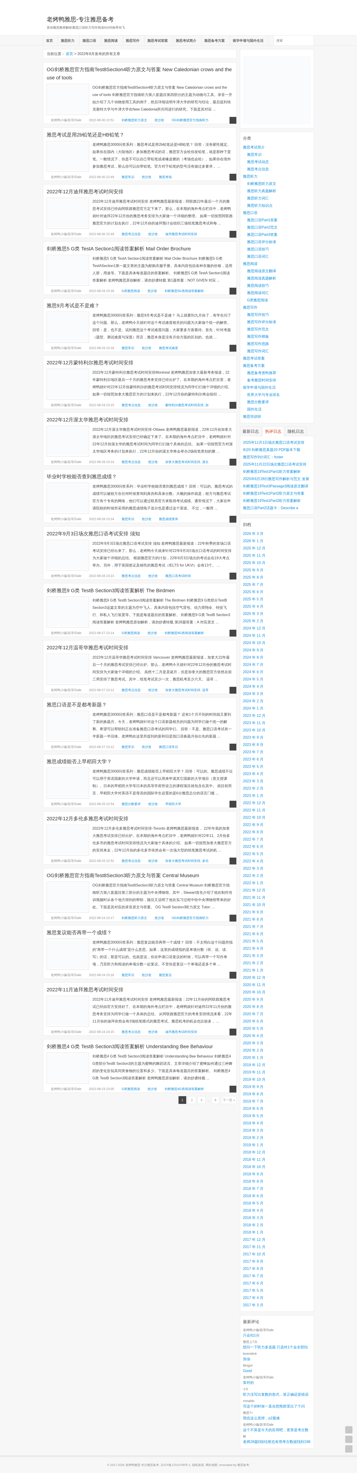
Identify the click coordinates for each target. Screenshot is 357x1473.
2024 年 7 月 (253, 665)
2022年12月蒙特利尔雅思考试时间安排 (90, 362)
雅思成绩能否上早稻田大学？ (79, 761)
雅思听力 (67, 41)
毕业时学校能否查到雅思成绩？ (82, 476)
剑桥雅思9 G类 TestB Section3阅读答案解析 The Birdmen (111, 590)
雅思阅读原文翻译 (261, 271)
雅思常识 (128, 177)
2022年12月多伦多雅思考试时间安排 (87, 818)
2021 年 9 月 (253, 912)
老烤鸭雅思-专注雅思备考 (80, 19)
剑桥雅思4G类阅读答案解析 (184, 1089)
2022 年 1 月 (253, 883)
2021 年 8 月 (253, 919)
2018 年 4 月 (253, 1210)
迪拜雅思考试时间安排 (181, 234)
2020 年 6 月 (253, 1021)
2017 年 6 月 (253, 1283)
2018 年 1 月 (253, 1232)
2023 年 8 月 (253, 745)
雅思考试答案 (157, 41)
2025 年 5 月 (253, 599)
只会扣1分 (251, 1335)
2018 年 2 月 (253, 1225)
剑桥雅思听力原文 (134, 120)
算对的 (248, 1383)
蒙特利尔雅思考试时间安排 (184, 405)
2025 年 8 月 (253, 577)
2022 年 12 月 (254, 803)
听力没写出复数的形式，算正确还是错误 (276, 1394)
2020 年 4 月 (253, 1036)
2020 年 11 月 (254, 985)
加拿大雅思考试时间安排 (182, 462)
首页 (49, 41)
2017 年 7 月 (253, 1276)
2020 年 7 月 (253, 1014)
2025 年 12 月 (254, 548)
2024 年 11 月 (254, 635)
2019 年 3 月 (253, 1130)
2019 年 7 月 (253, 1101)
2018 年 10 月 (254, 1167)
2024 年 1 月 (253, 708)
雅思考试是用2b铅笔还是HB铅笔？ (85, 135)
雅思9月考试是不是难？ (73, 305)
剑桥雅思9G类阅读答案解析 (184, 633)
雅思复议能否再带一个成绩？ (79, 932)
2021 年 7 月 (253, 927)
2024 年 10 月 (254, 643)
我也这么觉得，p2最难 (261, 1418)
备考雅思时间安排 (261, 380)
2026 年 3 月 (253, 534)
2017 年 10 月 (254, 1254)
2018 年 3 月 (253, 1218)
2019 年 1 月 (253, 1145)
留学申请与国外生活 (248, 41)
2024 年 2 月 (253, 701)
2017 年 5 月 (253, 1290)
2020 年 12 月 (254, 977)
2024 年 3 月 (253, 694)
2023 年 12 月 (254, 716)
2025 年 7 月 (253, 585)
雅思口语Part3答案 (262, 235)
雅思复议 (165, 975)
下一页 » (229, 1100)
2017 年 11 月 (254, 1247)
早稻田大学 (173, 804)
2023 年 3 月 (253, 781)
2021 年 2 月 (253, 963)
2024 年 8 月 (253, 657)
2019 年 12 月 (254, 1065)
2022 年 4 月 (253, 861)
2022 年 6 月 (253, 847)
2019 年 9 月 (253, 1087)
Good (247, 1371)
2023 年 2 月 (253, 788)
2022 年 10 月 (254, 817)
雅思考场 (165, 177)
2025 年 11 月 (254, 555)
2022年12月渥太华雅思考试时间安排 (87, 420)
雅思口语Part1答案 (262, 220)
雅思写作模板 (258, 336)
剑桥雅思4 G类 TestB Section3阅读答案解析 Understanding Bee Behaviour (130, 1046)
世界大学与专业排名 (263, 395)
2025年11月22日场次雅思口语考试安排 (274, 464)
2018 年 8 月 (253, 1181)
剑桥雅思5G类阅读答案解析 (184, 291)
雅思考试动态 (258, 162)
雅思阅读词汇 (258, 293)
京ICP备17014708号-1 (175, 1465)
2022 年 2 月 (253, 876)
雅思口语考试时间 (178, 576)
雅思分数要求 (131, 804)
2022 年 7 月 (253, 839)
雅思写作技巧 (258, 315)
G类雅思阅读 (131, 291)
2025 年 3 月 (253, 614)
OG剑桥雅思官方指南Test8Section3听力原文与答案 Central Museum (123, 875)
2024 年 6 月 (253, 672)
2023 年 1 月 (253, 796)
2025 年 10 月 (254, 563)
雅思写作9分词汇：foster (263, 457)
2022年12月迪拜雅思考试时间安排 (85, 191)
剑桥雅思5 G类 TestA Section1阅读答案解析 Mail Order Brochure (119, 249)
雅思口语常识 (168, 747)
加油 (246, 1359)
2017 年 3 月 (253, 1305)
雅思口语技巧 (258, 249)
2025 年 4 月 (253, 606)
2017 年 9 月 (253, 1261)
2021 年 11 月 (254, 897)
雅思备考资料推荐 (261, 373)
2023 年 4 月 (253, 774)
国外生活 (254, 409)
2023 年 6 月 (253, 759)
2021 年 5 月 (253, 941)
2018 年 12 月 (254, 1152)
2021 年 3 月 (253, 956)
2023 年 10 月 (254, 730)
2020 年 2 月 (253, 1050)
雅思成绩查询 (168, 519)
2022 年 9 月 (253, 825)
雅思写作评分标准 (261, 322)
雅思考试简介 (186, 41)
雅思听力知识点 (260, 205)
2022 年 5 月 (253, 854)
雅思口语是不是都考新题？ (77, 705)
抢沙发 (159, 120)
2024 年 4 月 (253, 686)
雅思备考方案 (214, 41)
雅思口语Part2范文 (262, 227)
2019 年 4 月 (253, 1123)
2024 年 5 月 (253, 679)
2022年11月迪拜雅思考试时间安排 (85, 989)
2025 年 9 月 (253, 570)
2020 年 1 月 (253, 1058)
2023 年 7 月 (253, 752)
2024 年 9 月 (253, 650)
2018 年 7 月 (253, 1189)
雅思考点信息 (131, 234)
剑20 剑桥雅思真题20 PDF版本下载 (271, 450)
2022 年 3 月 (253, 868)
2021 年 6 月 (253, 934)
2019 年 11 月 (254, 1072)
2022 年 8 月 (253, 832)
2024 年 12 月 (254, 628)
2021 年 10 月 (254, 905)
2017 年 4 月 (253, 1298)
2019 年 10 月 (254, 1079)
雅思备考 (243, 1465)
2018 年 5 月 (253, 1203)
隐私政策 (198, 1465)
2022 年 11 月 (254, 810)
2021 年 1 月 (253, 970)
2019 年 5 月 (253, 1116)
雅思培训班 (252, 416)
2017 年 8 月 (253, 1269)
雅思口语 (89, 41)
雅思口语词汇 (258, 256)
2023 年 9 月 (253, 737)
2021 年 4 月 (253, 948)
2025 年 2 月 (253, 621)
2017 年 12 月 (254, 1239)
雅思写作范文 (258, 329)
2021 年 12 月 (254, 890)
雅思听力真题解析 (261, 191)
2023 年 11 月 (254, 723)
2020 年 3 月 (253, 1043)
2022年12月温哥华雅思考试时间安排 (87, 647)
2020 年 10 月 (254, 992)
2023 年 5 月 (253, 766)
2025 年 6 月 (253, 592)
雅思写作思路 (258, 344)
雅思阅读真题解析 (261, 278)
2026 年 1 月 (253, 541)
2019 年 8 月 (253, 1094)
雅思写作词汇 (258, 351)
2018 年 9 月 (253, 1174)
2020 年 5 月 (253, 1028)
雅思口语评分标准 (261, 242)
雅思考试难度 (168, 348)
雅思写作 (132, 41)
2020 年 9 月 (253, 999)
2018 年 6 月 (253, 1196)
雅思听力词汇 (258, 198)
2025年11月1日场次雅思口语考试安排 (273, 442)
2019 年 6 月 (253, 1108)
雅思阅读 (111, 41)
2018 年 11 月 (254, 1159)
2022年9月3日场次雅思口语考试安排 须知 (93, 533)
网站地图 (211, 1465)
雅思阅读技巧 (258, 285)
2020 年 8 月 (253, 1007)
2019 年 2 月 (253, 1138)
